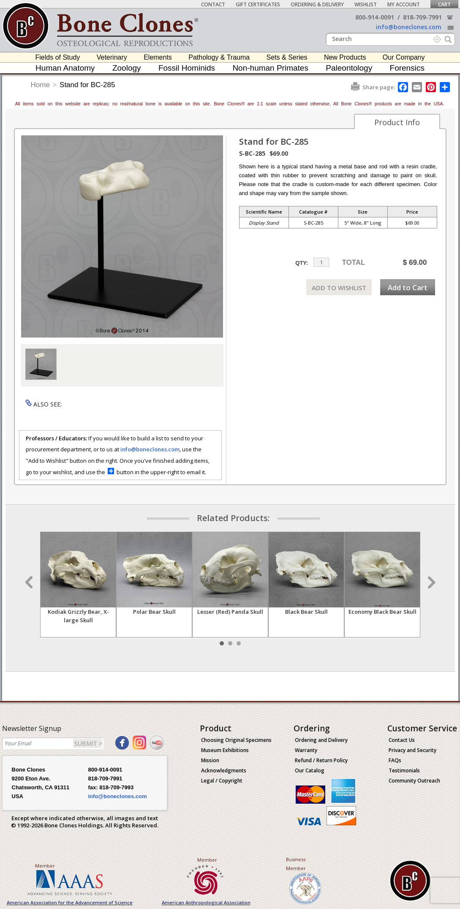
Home (40, 85)
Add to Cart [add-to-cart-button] (407, 287)
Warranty (306, 750)
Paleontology (349, 67)
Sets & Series (287, 57)
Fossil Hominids (186, 67)
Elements (158, 57)
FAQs (395, 760)
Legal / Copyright (221, 780)
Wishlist (365, 4)
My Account (403, 4)
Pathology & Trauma (219, 57)
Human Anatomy (65, 67)
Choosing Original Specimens (236, 740)
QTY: (301, 263)
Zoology (126, 67)
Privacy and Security (412, 750)
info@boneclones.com (408, 27)
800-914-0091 (374, 17)
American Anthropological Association (206, 902)
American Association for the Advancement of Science (70, 902)
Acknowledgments (223, 770)
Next (430, 582)
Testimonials (404, 770)
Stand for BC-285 (87, 85)
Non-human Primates (270, 67)
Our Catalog (309, 770)
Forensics (407, 67)
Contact (213, 4)
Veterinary (112, 57)
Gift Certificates (258, 4)
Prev (30, 582)
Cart (444, 4)
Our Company (404, 57)
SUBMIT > (88, 743)
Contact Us (402, 740)
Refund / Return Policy (321, 760)
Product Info (397, 122)
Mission (210, 760)
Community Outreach (414, 780)
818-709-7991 (422, 17)
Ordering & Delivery (317, 4)
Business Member (296, 863)
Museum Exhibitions (225, 750)
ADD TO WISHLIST (339, 287)
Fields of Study (57, 57)
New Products (345, 57)
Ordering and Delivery (321, 740)
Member (45, 865)
